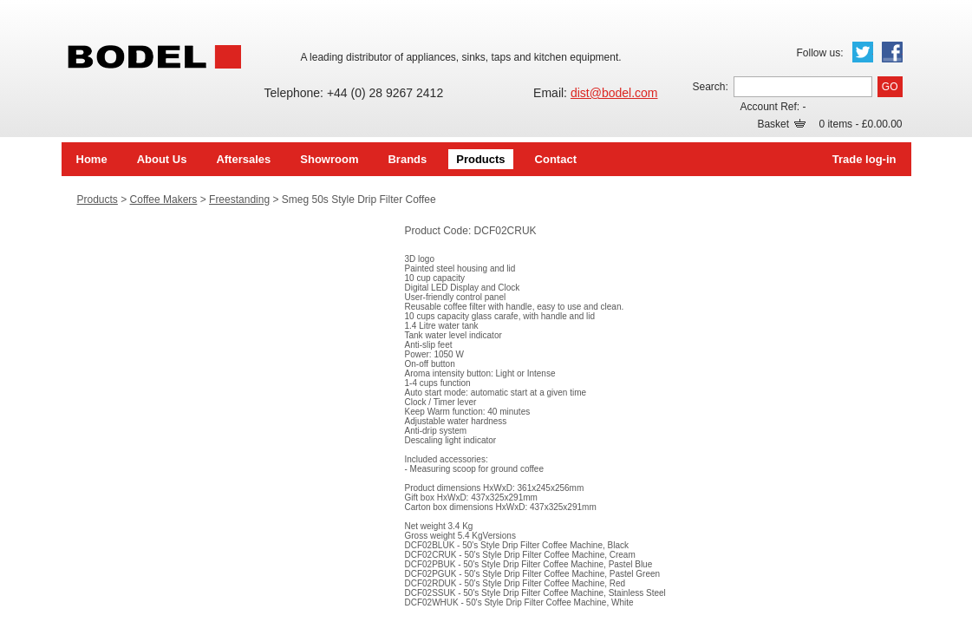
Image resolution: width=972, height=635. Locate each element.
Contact (556, 159)
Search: (709, 87)
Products (480, 159)
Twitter (862, 52)
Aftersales (243, 159)
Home (92, 159)
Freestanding (239, 199)
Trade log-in (864, 159)
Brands (407, 159)
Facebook (892, 52)
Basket (781, 124)
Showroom (329, 159)
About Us (162, 159)
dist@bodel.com (614, 93)
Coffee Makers (164, 199)
